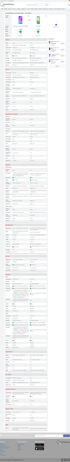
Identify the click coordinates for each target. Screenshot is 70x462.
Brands (9, 8)
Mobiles (6, 8)
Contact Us (2, 455)
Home (2, 8)
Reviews (40, 8)
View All (57, 66)
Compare (19, 8)
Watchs (36, 8)
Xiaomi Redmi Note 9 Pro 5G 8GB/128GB (20, 26)
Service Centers (57, 8)
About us (2, 444)
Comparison (23, 8)
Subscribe (66, 435)
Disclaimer (2, 451)
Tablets (32, 8)
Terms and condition (4, 447)
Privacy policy (3, 446)
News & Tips (45, 8)
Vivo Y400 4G (38, 26)
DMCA (1, 449)
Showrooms (51, 8)
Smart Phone (20, 35)
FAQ (1, 453)
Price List (14, 8)
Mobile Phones (21, 444)
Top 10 (28, 8)
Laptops (19, 449)
